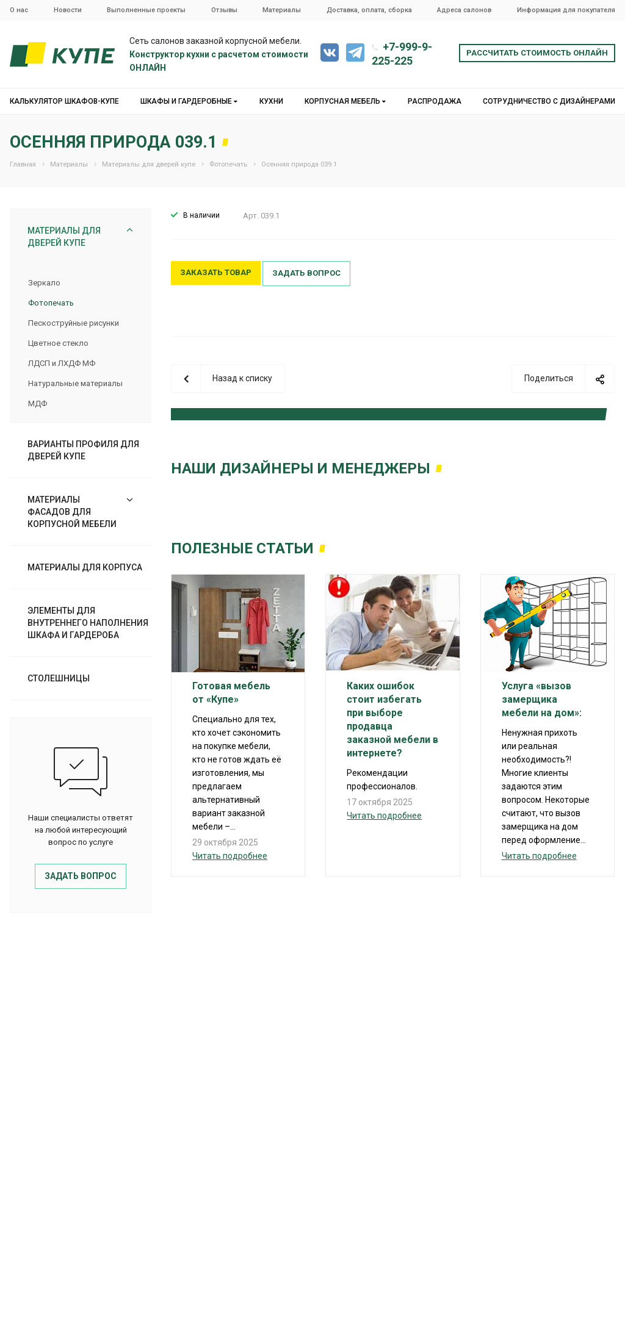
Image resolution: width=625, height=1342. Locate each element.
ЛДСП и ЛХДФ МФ (61, 363)
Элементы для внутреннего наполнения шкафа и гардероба (87, 623)
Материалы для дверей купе (64, 237)
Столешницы (58, 678)
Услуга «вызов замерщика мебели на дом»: (542, 699)
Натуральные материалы (75, 383)
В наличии (201, 215)
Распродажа (434, 101)
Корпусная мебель (345, 101)
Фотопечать (51, 302)
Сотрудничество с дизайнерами (549, 101)
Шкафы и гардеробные (188, 101)
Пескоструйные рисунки (73, 323)
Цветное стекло (58, 343)
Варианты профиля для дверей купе (83, 450)
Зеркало (44, 282)
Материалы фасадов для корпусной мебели (72, 512)
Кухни (271, 101)
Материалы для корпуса (84, 567)
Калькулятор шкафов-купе (64, 101)
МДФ (37, 403)
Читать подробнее (229, 856)
